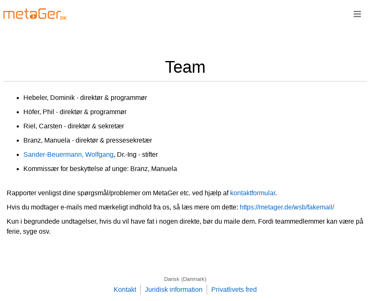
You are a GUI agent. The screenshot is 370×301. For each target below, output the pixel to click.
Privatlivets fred (234, 289)
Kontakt (125, 289)
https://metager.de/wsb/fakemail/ (287, 207)
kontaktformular (252, 192)
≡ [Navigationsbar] (357, 13)
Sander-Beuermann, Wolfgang (68, 154)
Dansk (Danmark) (185, 279)
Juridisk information (174, 289)
